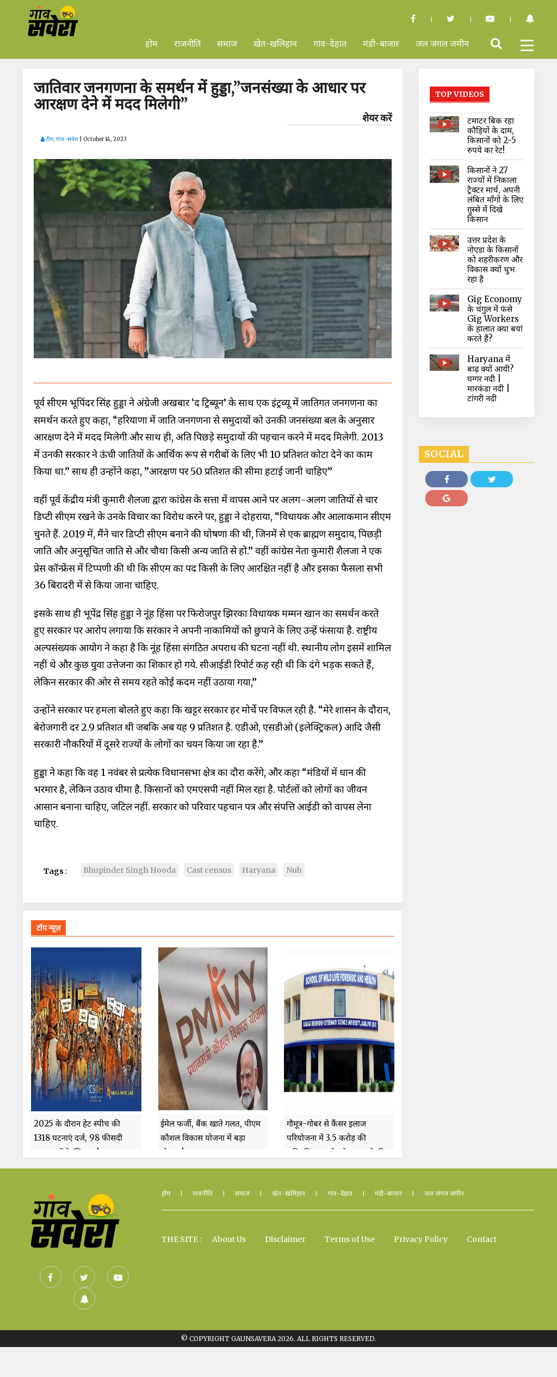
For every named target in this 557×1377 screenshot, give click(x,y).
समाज (227, 43)
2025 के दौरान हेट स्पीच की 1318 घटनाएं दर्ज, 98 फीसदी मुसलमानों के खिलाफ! (78, 1168)
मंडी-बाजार (381, 43)
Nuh (294, 870)
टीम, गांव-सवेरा (59, 139)
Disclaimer (285, 1269)
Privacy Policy (421, 1269)
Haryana (258, 870)
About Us (229, 1269)
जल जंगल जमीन (442, 43)
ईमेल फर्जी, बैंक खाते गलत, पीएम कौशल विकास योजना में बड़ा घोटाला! (210, 1168)
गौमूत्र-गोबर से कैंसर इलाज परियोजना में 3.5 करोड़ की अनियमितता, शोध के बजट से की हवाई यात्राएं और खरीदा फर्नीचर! (336, 1175)
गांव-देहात (329, 43)
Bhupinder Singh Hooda (129, 870)
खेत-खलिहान (275, 43)
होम (151, 43)
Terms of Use (350, 1269)
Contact (482, 1269)
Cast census (209, 870)
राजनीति (187, 43)
